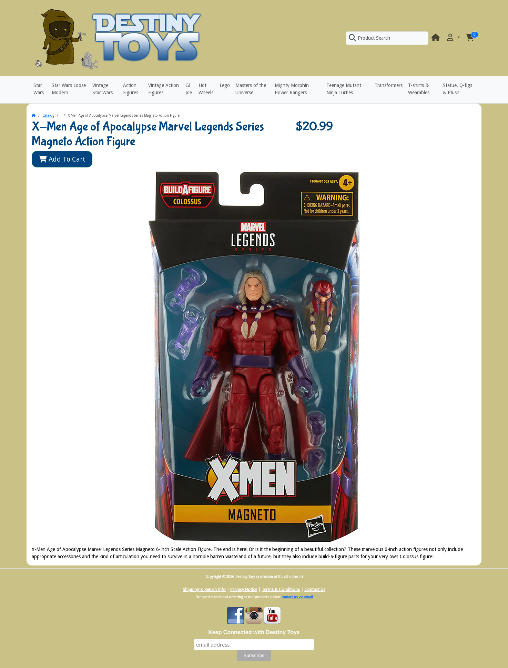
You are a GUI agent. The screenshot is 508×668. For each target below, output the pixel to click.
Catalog (48, 115)
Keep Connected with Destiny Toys (254, 632)
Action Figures (130, 89)
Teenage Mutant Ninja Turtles (343, 89)
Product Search (369, 38)
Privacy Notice (243, 589)
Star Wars (38, 89)
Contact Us (314, 589)
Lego (225, 85)
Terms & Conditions (281, 589)
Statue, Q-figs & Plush (457, 89)
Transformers (389, 85)
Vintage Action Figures (163, 89)
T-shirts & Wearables (418, 89)
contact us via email (297, 597)
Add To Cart (62, 159)
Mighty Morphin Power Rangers (292, 89)
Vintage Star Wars (102, 89)
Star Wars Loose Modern (69, 89)
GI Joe (188, 89)
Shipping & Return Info (204, 589)
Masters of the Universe (250, 89)
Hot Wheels (206, 89)
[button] (453, 37)
